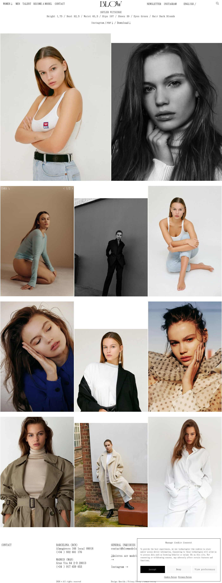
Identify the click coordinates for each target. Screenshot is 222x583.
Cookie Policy (170, 577)
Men (18, 3)
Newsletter (154, 4)
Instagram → (119, 566)
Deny (178, 569)
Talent (27, 3)
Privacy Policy (185, 577)
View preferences (205, 569)
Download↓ (124, 22)
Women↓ (8, 3)
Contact (60, 3)
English (188, 4)
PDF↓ (110, 23)
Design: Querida (118, 582)
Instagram (170, 4)
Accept (152, 569)
